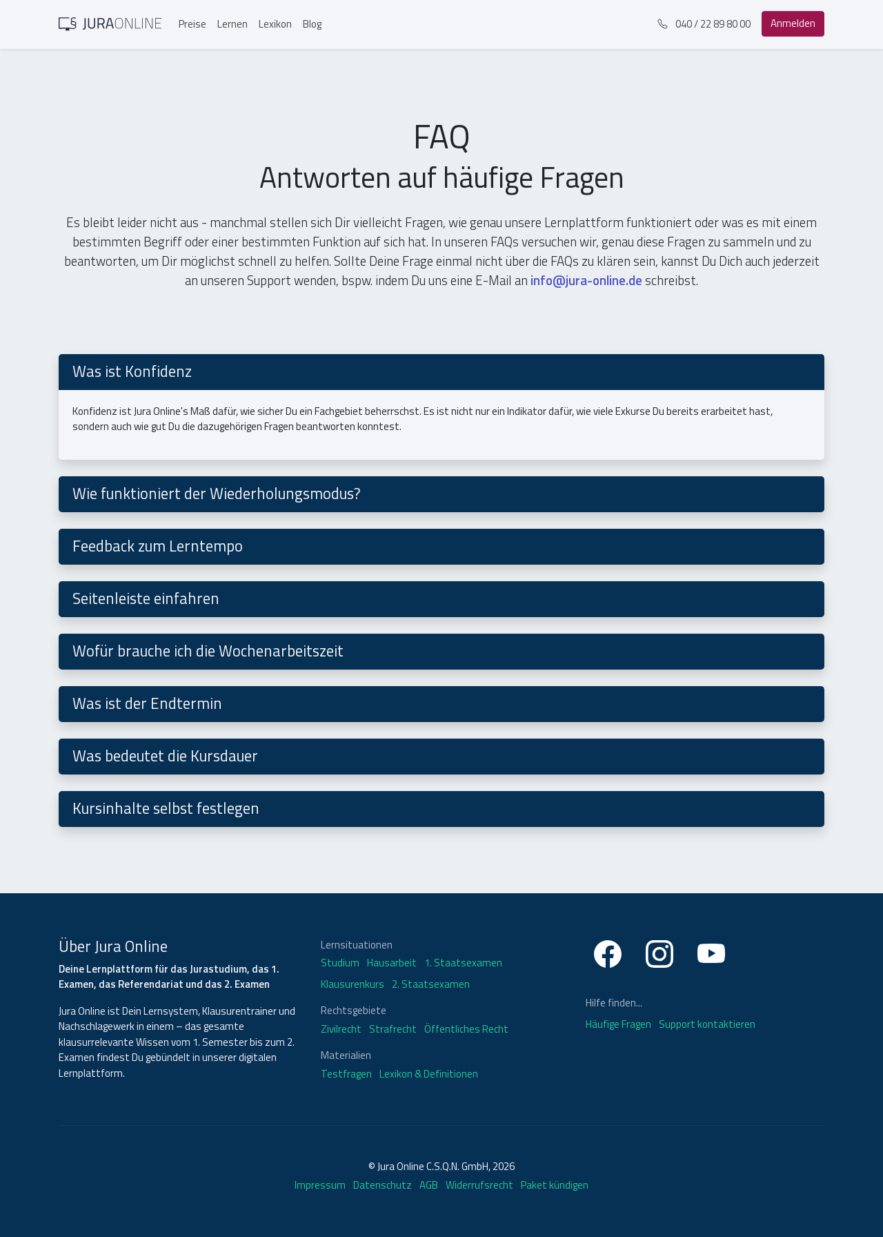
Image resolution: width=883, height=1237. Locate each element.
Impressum (320, 1185)
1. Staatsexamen (463, 963)
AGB (428, 1185)
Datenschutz (382, 1185)
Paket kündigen (554, 1185)
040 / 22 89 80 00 (704, 24)
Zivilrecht (341, 1029)
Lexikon (275, 24)
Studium (340, 963)
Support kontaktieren (707, 1024)
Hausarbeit (392, 963)
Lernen (232, 24)
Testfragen (346, 1074)
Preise (192, 24)
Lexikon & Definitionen (428, 1074)
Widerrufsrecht (479, 1185)
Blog (312, 24)
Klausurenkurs (352, 984)
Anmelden (793, 23)
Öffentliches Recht (466, 1029)
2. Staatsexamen (431, 984)
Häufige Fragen (619, 1024)
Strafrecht (393, 1029)
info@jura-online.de (587, 280)
